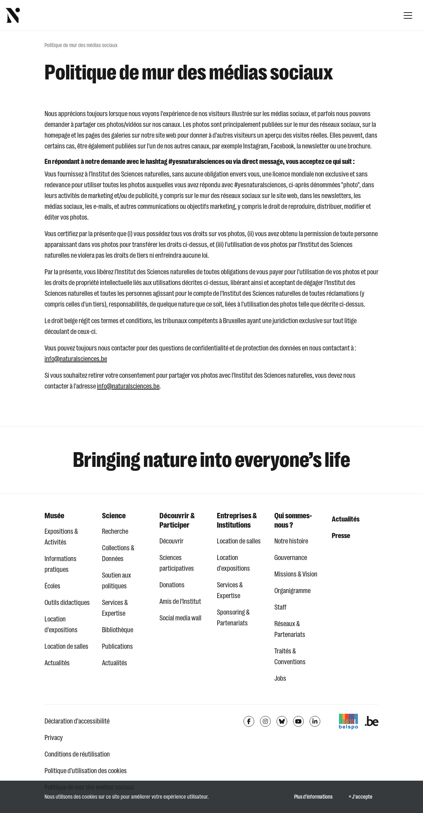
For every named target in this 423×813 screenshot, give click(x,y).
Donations (172, 585)
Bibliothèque (117, 630)
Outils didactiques (67, 602)
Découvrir (171, 541)
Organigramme (292, 591)
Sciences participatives (176, 563)
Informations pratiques (60, 564)
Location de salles (66, 646)
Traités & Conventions (290, 656)
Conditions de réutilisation (77, 754)
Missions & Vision (295, 574)
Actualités (57, 663)
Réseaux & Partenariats (289, 629)
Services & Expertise (115, 607)
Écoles (52, 586)
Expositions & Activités (61, 536)
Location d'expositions (61, 624)
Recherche (115, 531)
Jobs (280, 678)
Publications (117, 646)
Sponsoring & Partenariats (233, 617)
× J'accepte (360, 797)
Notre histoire (291, 541)
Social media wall (180, 618)
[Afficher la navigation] (408, 15)
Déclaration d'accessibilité (77, 721)
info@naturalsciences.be (76, 359)
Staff (280, 607)
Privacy (54, 738)
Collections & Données (118, 553)
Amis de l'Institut (180, 601)
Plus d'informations (313, 797)
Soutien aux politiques (116, 580)
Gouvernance (290, 558)
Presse (341, 536)
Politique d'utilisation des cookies (86, 771)
